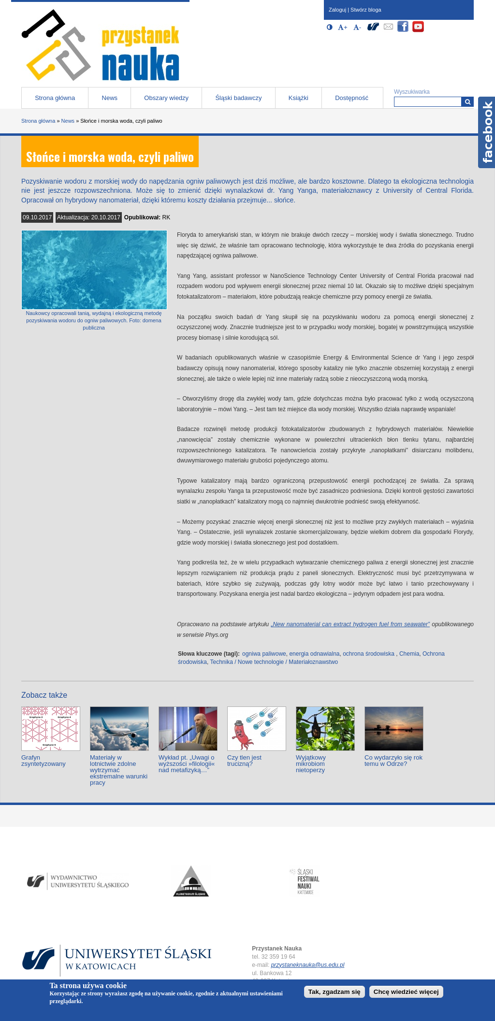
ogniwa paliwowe (264, 653)
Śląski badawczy (238, 97)
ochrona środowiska (368, 653)
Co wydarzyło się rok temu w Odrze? (393, 760)
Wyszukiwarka (412, 91)
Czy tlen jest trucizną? (244, 760)
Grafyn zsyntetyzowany (43, 760)
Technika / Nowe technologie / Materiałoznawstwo (274, 662)
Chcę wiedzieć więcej (406, 991)
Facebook (486, 132)
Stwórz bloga (365, 10)
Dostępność (351, 97)
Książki (298, 97)
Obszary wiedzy (166, 97)
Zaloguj (337, 10)
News (110, 97)
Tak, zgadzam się (334, 991)
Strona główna (55, 97)
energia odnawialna (314, 653)
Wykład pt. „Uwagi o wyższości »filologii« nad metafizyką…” (187, 764)
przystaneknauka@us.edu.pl (308, 965)
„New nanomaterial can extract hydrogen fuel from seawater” (350, 624)
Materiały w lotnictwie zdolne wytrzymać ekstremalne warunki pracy (118, 770)
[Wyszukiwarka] (468, 102)
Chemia (409, 653)
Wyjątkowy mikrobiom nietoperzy (311, 764)
